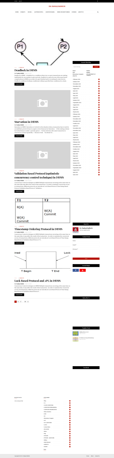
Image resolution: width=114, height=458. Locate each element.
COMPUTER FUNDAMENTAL (57, 407)
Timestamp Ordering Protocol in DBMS (38, 229)
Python (88, 70)
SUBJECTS (57, 444)
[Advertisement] (57, 26)
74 (25, 301)
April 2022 (86, 137)
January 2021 (86, 163)
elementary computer (57, 418)
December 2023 (86, 119)
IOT (57, 420)
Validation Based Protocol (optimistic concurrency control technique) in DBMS (39, 175)
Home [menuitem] (17, 12)
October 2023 (86, 123)
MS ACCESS (57, 429)
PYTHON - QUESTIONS (57, 437)
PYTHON (57, 435)
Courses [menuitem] (74, 12)
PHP (74, 72)
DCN (57, 413)
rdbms (57, 440)
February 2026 (86, 79)
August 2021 (86, 151)
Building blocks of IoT (84, 332)
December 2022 (86, 128)
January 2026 (86, 81)
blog (57, 400)
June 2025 (86, 93)
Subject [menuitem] (22, 12)
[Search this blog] (83, 67)
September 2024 (86, 102)
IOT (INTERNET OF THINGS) (91, 75)
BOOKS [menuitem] (29, 12)
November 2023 (86, 121)
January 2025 (86, 100)
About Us (75, 76)
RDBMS (88, 72)
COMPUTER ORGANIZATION (57, 409)
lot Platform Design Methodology (86, 337)
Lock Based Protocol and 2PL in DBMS (37, 280)
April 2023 (86, 125)
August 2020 (86, 170)
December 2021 (86, 146)
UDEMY (57, 446)
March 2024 (86, 112)
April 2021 (86, 158)
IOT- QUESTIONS (57, 422)
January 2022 (86, 144)
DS (57, 416)
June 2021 (86, 153)
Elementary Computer (78, 74)
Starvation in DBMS (26, 121)
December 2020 (86, 165)
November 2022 (86, 130)
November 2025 (86, 86)
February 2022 (86, 142)
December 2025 (86, 84)
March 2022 (86, 139)
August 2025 (86, 88)
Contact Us (97, 456)
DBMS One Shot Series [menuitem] (63, 12)
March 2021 (86, 160)
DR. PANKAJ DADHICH (57, 6)
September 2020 (86, 167)
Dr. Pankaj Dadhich (19, 73)
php (57, 433)
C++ (57, 403)
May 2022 (86, 135)
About (20, 1)
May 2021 (86, 156)
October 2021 (86, 149)
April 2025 (86, 98)
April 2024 (86, 109)
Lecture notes (57, 427)
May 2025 (86, 95)
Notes (57, 431)
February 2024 (86, 114)
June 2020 (86, 174)
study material (57, 442)
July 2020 (86, 172)
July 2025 (86, 91)
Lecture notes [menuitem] (38, 12)
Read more (19, 84)
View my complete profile (85, 230)
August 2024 (86, 105)
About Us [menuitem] (81, 12)
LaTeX (57, 424)
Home (15, 1)
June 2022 (86, 132)
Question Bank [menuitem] (50, 12)
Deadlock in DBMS (25, 70)
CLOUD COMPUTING (57, 405)
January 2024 (86, 116)
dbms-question (57, 411)
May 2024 (86, 107)
